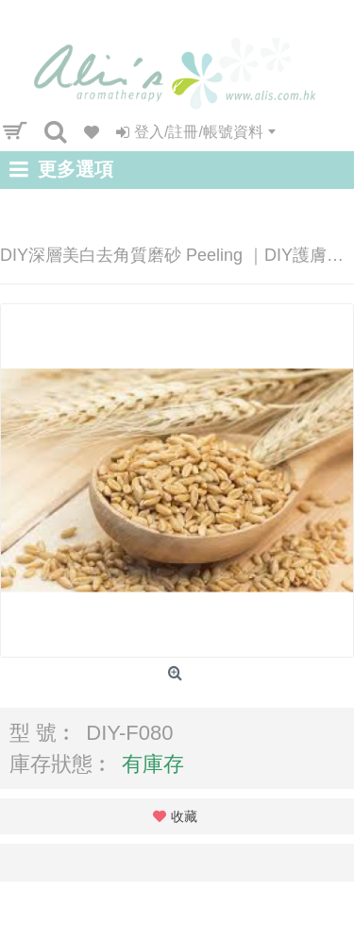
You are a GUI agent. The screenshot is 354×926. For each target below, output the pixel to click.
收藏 (184, 816)
